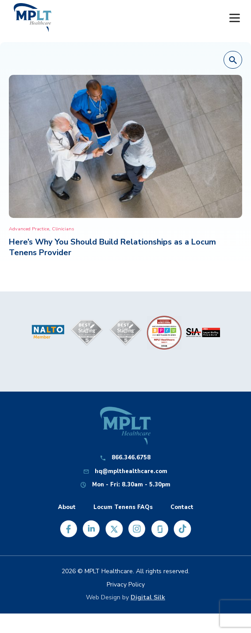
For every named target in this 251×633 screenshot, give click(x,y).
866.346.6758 (131, 458)
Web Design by (125, 597)
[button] (233, 60)
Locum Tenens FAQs (123, 507)
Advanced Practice (29, 228)
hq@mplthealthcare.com (131, 471)
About (67, 507)
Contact (181, 507)
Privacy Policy (126, 584)
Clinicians (63, 228)
